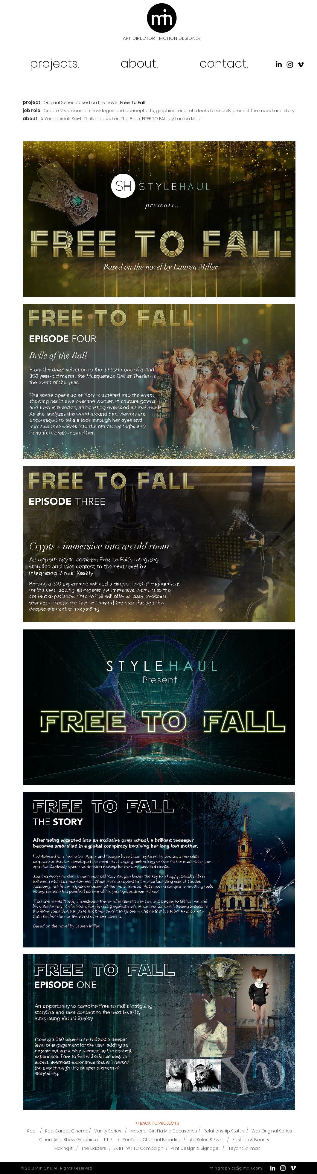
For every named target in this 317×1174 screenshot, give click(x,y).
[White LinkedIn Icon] (272, 1168)
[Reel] (31, 1131)
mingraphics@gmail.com (235, 1168)
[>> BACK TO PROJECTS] (157, 1123)
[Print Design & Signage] (194, 1148)
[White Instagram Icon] (282, 1168)
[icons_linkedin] (279, 64)
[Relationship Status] (224, 1131)
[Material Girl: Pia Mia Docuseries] (163, 1131)
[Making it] (63, 1148)
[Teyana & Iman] (244, 1148)
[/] (40, 1131)
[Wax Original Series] (272, 1131)
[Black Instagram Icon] (290, 64)
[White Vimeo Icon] (293, 1168)
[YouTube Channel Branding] (152, 1140)
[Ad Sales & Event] (207, 1140)
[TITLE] (107, 1140)
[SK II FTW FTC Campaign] (138, 1148)
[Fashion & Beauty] (250, 1140)
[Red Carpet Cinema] (67, 1131)
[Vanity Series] (107, 1131)
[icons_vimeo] (301, 64)
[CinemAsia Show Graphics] (67, 1140)
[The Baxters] (93, 1148)
